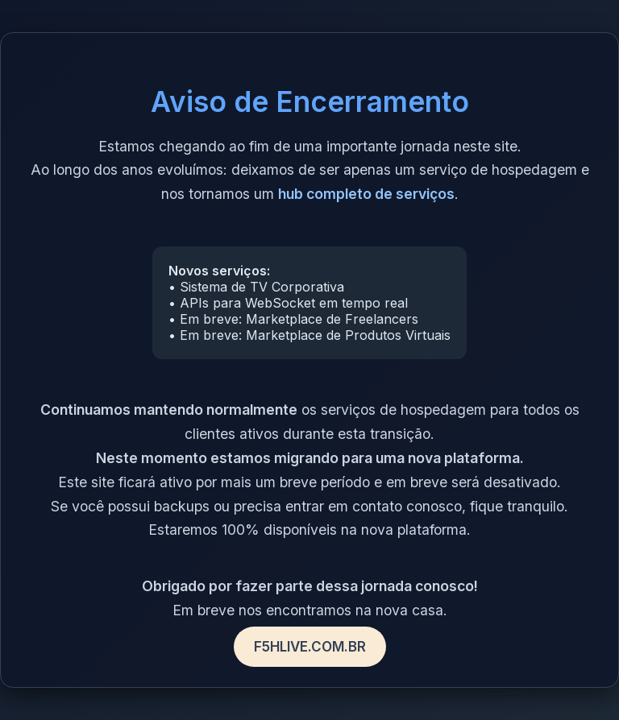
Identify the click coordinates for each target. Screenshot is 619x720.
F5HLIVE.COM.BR (310, 647)
